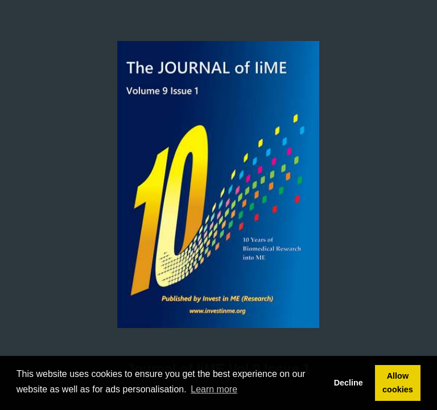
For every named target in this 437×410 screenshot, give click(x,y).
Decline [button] (348, 382)
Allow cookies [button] (397, 382)
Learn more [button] (214, 389)
